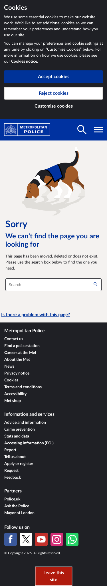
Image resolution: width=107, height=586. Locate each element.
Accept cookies (53, 76)
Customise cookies (54, 106)
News (9, 367)
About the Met (17, 360)
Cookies (11, 380)
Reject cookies (53, 93)
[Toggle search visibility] (82, 129)
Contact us (13, 339)
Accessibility (15, 394)
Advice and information (25, 423)
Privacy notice (16, 373)
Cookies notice (24, 62)
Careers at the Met (20, 353)
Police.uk (12, 499)
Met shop (12, 401)
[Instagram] (57, 539)
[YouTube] (41, 539)
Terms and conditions (23, 387)
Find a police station (22, 346)
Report (10, 450)
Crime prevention (19, 429)
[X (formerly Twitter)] (26, 539)
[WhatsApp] (72, 539)
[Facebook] (10, 539)
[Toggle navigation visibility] (98, 129)
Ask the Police (16, 506)
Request (11, 471)
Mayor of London (19, 513)
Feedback (12, 478)
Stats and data (16, 436)
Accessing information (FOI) (29, 443)
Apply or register (18, 464)
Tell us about (15, 457)
